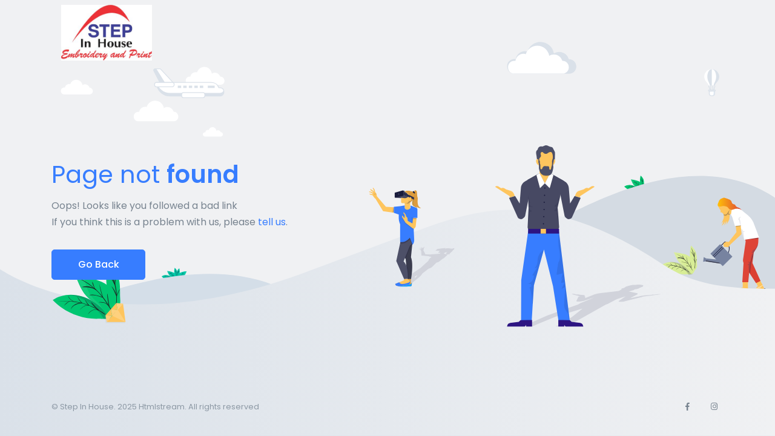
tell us (272, 222)
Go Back (98, 264)
